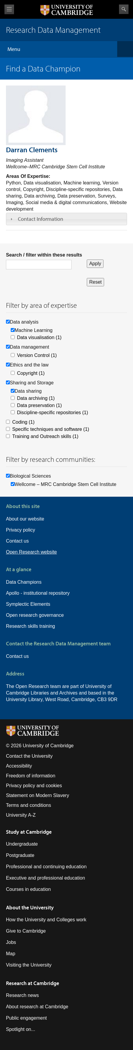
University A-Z (21, 815)
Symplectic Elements (28, 604)
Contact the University (29, 756)
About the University (30, 907)
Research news (22, 995)
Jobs (11, 942)
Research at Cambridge (32, 983)
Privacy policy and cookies (34, 785)
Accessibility (19, 765)
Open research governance (35, 615)
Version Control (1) (37, 355)
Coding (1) (23, 422)
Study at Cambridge (29, 831)
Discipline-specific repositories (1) (52, 412)
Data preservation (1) (39, 405)
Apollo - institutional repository (37, 593)
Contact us (17, 540)
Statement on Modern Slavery (37, 795)
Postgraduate (20, 855)
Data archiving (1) (36, 398)
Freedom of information (30, 775)
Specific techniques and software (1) (50, 429)
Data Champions (23, 582)
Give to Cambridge (26, 930)
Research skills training (30, 626)
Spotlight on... (20, 1029)
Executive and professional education (45, 877)
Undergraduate (22, 843)
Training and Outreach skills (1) (45, 436)
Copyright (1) (30, 373)
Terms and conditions (28, 805)
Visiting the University (29, 964)
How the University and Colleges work (46, 919)
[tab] (66, 219)
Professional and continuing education (46, 866)
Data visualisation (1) (39, 337)
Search (124, 9)
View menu (9, 9)
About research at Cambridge (37, 1006)
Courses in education (28, 889)
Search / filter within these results (44, 254)
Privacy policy (20, 529)
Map (10, 953)
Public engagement (26, 1018)
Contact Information (40, 218)
